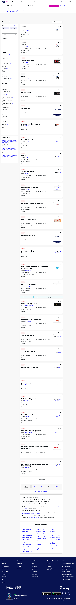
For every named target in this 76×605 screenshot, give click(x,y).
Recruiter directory (5, 566)
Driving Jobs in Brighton (27, 537)
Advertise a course (35, 576)
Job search (4, 564)
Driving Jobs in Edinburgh (27, 549)
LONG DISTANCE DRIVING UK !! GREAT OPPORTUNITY (34, 267)
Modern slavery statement (52, 569)
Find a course (34, 566)
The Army (27, 30)
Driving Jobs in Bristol (26, 539)
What (8, 5)
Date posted (4, 83)
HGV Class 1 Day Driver (29, 284)
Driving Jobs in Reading (55, 537)
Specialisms (4, 89)
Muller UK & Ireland (28, 221)
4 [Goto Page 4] (41, 486)
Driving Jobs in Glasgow (27, 551)
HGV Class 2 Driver (27, 251)
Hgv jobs (40, 10)
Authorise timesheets (66, 564)
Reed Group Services (66, 566)
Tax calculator (4, 576)
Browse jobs (63, 5)
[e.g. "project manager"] (18, 6)
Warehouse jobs (33, 10)
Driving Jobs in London (41, 538)
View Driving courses (13, 162)
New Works (4, 128)
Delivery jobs (16, 10)
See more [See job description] (24, 36)
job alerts (28, 506)
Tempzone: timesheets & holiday (68, 563)
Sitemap (3, 582)
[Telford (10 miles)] (13, 28)
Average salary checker (6, 577)
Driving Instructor (28, 60)
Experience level (5, 107)
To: (2, 45)
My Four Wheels (28, 125)
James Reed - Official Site (67, 574)
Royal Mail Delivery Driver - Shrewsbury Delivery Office (34, 447)
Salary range (4, 38)
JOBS (3, 560)
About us (48, 563)
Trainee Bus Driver (27, 172)
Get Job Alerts (26, 297)
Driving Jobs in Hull (40, 529)
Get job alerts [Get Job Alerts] (57, 22)
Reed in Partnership (66, 571)
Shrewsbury (5, 124)
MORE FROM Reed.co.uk (52, 560)
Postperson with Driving (29, 187)
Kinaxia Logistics (28, 252)
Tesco (25, 353)
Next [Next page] (56, 487)
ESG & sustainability (66, 579)
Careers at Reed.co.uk (51, 564)
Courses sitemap (35, 577)
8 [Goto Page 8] (51, 486)
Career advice (4, 574)
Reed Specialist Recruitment (67, 568)
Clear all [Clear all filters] (15, 25)
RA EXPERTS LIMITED (29, 305)
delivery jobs (51, 512)
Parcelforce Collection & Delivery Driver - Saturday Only (35, 465)
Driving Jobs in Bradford (12, 11)
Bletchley (4, 125)
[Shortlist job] (58, 26)
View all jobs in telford (7, 133)
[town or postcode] (39, 6)
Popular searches (5, 573)
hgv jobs (38, 513)
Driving (3, 21)
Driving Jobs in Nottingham (53, 532)
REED (63, 560)
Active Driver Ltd (28, 270)
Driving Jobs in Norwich (55, 529)
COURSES (34, 560)
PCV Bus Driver (26, 156)
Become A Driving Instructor (31, 124)
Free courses (34, 571)
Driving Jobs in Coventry (27, 544)
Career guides (34, 574)
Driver (24, 29)
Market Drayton (5, 127)
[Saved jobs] (72, 1)
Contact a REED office (6, 581)
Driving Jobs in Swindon (55, 548)
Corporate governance (51, 568)
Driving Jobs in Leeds (40, 531)
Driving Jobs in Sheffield (55, 539)
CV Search (19, 566)
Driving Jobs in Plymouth (55, 535)
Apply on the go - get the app (41, 491)
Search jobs (54, 5)
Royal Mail (27, 141)
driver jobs (46, 512)
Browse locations (5, 571)
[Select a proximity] (9, 34)
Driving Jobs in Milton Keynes (40, 545)
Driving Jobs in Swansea (55, 545)
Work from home (5, 568)
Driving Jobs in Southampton (53, 543)
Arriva (26, 157)
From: (3, 40)
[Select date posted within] (9, 86)
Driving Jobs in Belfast (48, 10)
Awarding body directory (36, 573)
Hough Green (27, 205)
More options (5, 113)
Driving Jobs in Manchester (39, 541)
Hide (3, 75)
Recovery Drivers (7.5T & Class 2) (32, 203)
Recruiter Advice (20, 569)
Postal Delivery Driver (28, 235)
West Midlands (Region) (7, 122)
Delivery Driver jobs (24, 10)
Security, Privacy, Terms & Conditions (63, 598)
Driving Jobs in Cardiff (26, 542)
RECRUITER (19, 560)
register (26, 508)
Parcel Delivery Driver (28, 140)
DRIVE (27, 62)
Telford (10, 21)
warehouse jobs (30, 513)
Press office (49, 566)
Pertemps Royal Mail (29, 236)
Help (2, 579)
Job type (4, 52)
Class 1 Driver (25, 108)
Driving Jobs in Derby (26, 546)
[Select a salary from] (9, 43)
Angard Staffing (28, 449)
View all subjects (35, 568)
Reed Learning (65, 569)
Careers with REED (65, 573)
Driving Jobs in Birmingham (60, 10)
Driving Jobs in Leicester (41, 533)
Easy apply (57, 115)
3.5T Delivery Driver (28, 351)
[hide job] (60, 26)
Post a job (18, 564)
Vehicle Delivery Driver (29, 304)
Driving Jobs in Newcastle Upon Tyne (41, 549)
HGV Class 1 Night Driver (29, 399)
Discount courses (35, 569)
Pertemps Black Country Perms (31, 109)
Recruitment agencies (21, 568)
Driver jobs (10, 10)
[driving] (5, 28)
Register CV (60, 1)
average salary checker (34, 517)
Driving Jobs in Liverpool (41, 536)
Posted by (4, 66)
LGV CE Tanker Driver (28, 219)
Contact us (4, 563)
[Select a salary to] (9, 48)
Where (29, 5)
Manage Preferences (51, 598)
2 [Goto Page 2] (34, 486)
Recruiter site (19, 563)
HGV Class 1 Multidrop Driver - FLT (32, 431)
